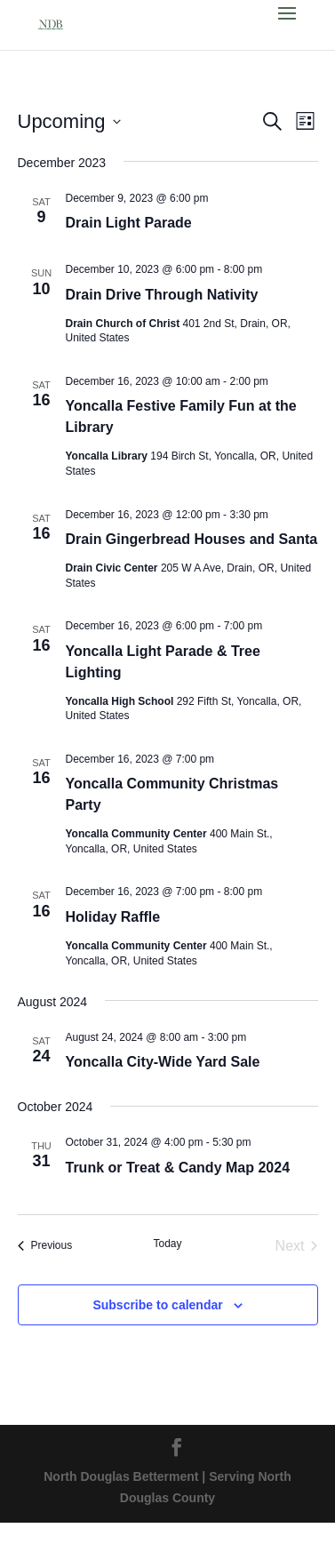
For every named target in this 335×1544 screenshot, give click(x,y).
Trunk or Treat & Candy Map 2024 (178, 1167)
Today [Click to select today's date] (167, 1243)
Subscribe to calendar (157, 1305)
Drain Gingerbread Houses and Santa (192, 539)
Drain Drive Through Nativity (162, 294)
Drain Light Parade (129, 222)
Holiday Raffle (113, 916)
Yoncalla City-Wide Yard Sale (163, 1061)
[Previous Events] (45, 1246)
